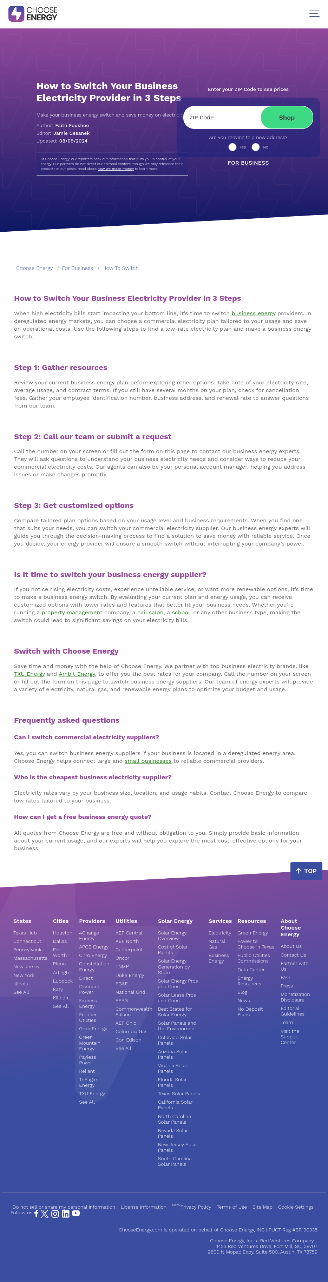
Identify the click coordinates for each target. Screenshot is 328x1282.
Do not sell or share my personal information (63, 1207)
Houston (62, 933)
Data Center (251, 969)
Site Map (262, 1207)
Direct (86, 978)
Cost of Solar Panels (173, 949)
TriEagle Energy (88, 1082)
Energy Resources (249, 980)
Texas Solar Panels (179, 1093)
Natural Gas (217, 944)
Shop (287, 117)
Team (287, 1022)
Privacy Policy (191, 1207)
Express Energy (88, 1003)
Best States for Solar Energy (175, 1011)
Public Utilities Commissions (253, 958)
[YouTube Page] (76, 1212)
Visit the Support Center (290, 1036)
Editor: (63, 133)
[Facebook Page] (36, 1215)
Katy (58, 989)
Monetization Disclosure (295, 997)
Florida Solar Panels (172, 1082)
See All (21, 992)
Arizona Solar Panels (173, 1054)
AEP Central (129, 933)
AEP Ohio (126, 1023)
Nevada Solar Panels (173, 1133)
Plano (59, 963)
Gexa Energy (93, 1028)
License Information (143, 1207)
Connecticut (27, 941)
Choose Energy (34, 268)
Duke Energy (130, 975)
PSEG (122, 1000)
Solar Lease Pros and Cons (177, 997)
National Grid (130, 992)
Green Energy (252, 933)
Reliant (87, 1071)
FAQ (285, 977)
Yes (243, 147)
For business (248, 163)
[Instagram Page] (55, 1216)
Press (287, 986)
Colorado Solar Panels (175, 1040)
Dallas (60, 941)
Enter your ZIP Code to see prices (248, 89)
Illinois (20, 983)
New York (23, 975)
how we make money (116, 169)
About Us (291, 946)
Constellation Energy (94, 966)
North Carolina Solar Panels (174, 1119)
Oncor (123, 958)
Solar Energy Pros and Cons (178, 983)
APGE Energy (94, 947)
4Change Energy (89, 935)
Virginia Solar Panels (173, 1068)
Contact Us (293, 955)
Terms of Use (232, 1207)
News (243, 1000)
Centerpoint (129, 949)
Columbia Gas (131, 1031)
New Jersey (26, 966)
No (265, 147)
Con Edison (129, 1040)
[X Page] (44, 1216)
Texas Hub (25, 933)
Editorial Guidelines (292, 1011)
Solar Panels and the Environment (177, 1025)
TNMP (122, 966)
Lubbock (63, 981)
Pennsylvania (28, 949)
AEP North (127, 941)
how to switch (121, 268)
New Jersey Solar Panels (177, 1147)
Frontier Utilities (88, 1017)
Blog (242, 992)
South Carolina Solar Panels (175, 1161)
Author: (63, 125)
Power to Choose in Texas (255, 944)
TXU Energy (92, 1093)
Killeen (60, 997)
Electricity (220, 933)
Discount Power (89, 989)
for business (77, 268)
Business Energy (219, 958)
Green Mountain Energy (89, 1042)
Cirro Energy (93, 955)
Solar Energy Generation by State (174, 966)
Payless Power (87, 1059)
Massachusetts (30, 958)
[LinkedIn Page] (65, 1216)
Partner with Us (295, 966)
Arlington (63, 972)
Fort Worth (60, 952)
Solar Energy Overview (172, 935)
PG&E (122, 983)
